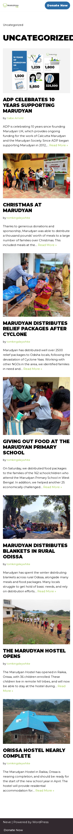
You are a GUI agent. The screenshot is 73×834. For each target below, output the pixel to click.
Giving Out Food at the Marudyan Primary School (36, 447)
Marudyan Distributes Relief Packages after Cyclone (35, 328)
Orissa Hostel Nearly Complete (34, 753)
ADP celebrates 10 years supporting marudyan (29, 105)
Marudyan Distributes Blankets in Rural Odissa (35, 551)
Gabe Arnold (15, 118)
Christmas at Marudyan (22, 207)
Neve (7, 822)
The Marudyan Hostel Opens (34, 653)
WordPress (40, 822)
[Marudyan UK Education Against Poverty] (10, 5)
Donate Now (57, 5)
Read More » (58, 145)
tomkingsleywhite (18, 217)
